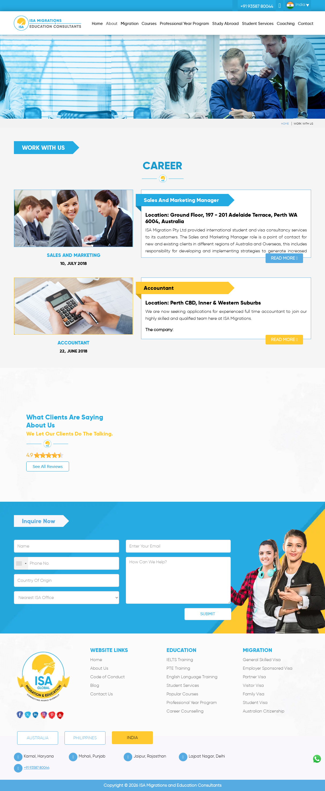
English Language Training (192, 676)
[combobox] (21, 563)
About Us (99, 668)
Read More (284, 258)
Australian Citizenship (263, 711)
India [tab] (132, 737)
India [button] (295, 5)
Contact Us (101, 693)
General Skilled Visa (262, 659)
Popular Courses (182, 693)
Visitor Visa (253, 685)
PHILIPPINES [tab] (85, 737)
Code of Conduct (107, 676)
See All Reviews (30, 466)
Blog (94, 685)
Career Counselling (185, 711)
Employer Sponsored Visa (267, 668)
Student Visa (255, 702)
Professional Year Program (192, 702)
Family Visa (253, 693)
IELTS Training (180, 659)
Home (285, 123)
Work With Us (303, 123)
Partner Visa (254, 676)
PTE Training (178, 668)
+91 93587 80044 (256, 6)
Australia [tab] (37, 737)
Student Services (183, 685)
